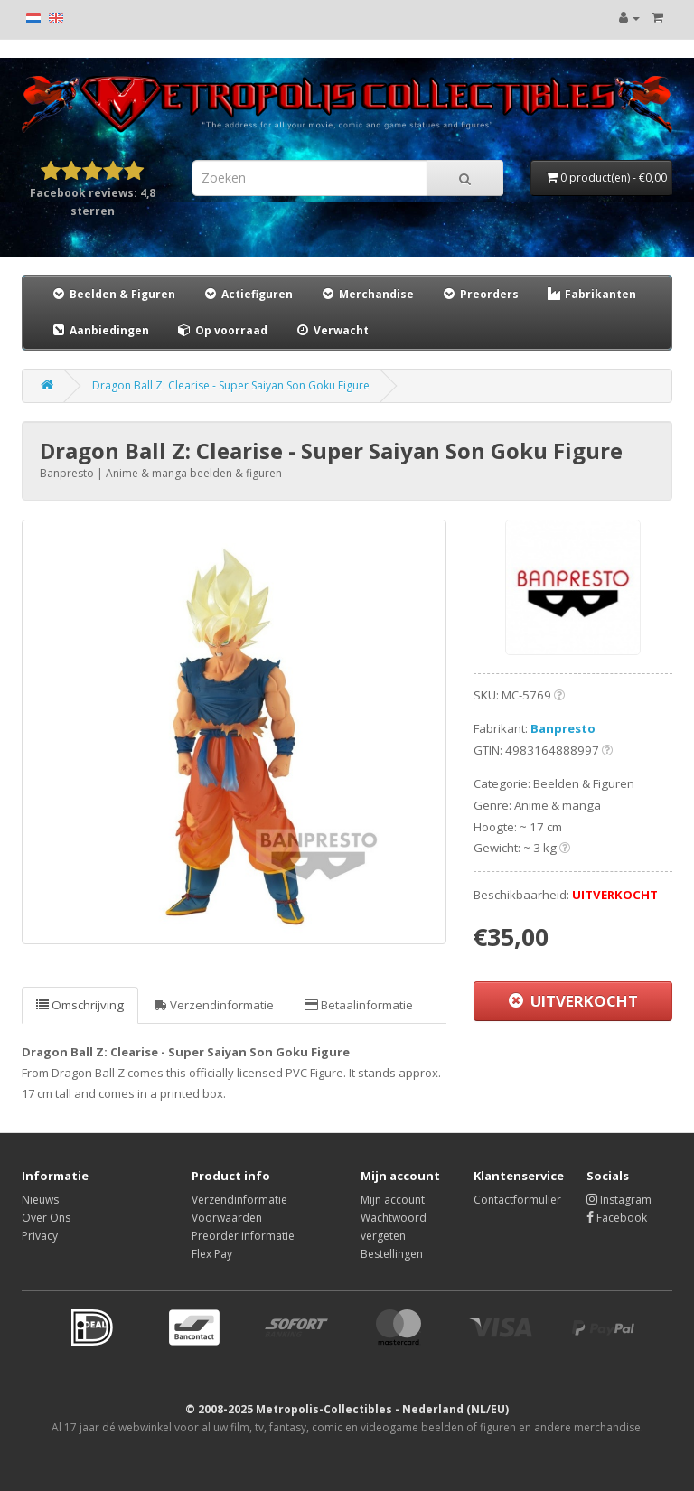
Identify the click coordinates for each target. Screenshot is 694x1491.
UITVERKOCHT (573, 1000)
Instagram (619, 1199)
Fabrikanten (591, 294)
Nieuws (40, 1199)
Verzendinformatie (214, 1005)
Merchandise (367, 294)
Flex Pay (212, 1253)
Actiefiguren (247, 294)
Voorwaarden (227, 1217)
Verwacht (332, 330)
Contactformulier (517, 1199)
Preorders (480, 294)
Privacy (40, 1235)
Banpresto (563, 728)
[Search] (465, 178)
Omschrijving (80, 1005)
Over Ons (46, 1217)
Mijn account (393, 1199)
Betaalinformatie (359, 1005)
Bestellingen (392, 1253)
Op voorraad (221, 330)
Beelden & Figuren (113, 294)
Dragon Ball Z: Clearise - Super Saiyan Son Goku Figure (231, 385)
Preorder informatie (243, 1235)
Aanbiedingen (100, 330)
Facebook (616, 1217)
